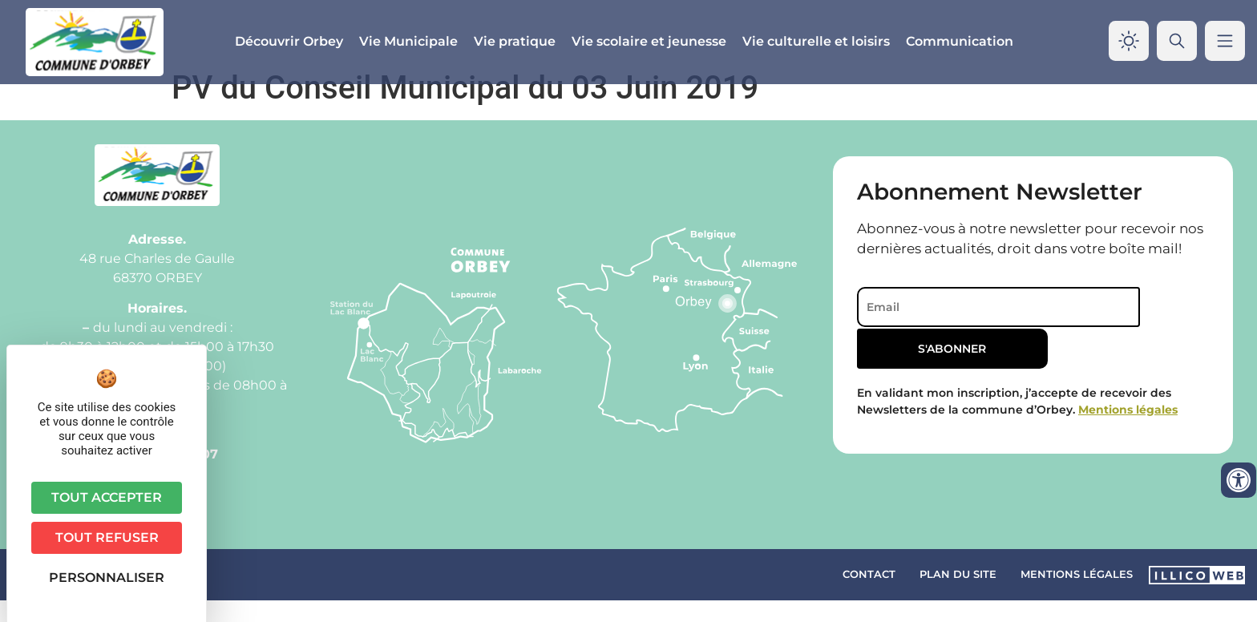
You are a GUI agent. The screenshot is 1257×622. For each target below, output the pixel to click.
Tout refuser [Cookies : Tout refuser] (107, 537)
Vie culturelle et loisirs (816, 41)
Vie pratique (515, 41)
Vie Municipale (408, 41)
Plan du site (958, 595)
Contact (869, 595)
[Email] (980, 329)
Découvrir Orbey (289, 41)
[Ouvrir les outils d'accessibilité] (1238, 480)
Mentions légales (1077, 595)
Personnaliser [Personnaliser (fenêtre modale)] (106, 577)
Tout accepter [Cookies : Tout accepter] (106, 497)
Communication (959, 41)
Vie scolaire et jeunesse (649, 41)
